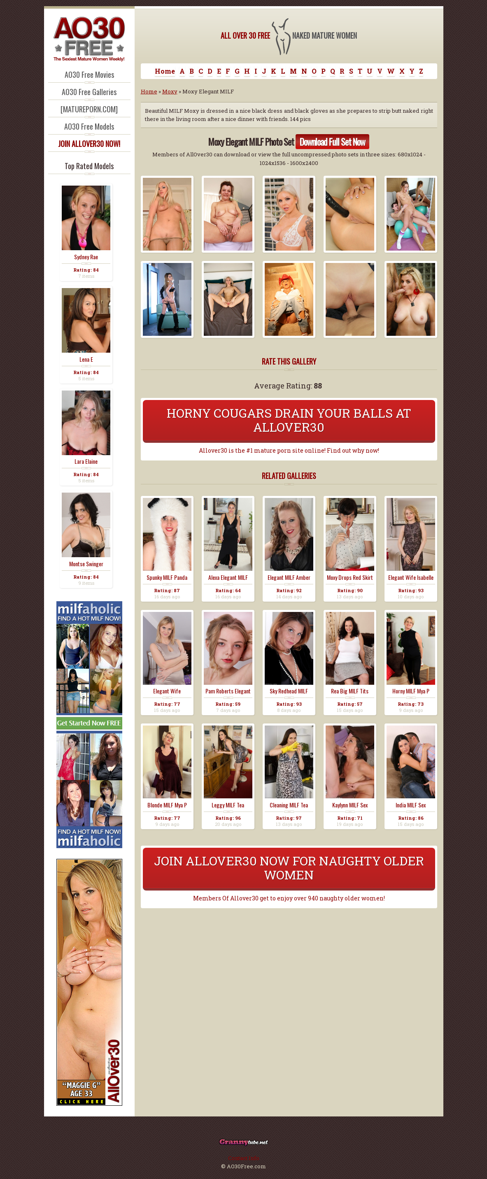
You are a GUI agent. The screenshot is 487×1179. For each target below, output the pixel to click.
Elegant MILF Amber (289, 577)
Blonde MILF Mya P (167, 805)
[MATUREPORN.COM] (89, 109)
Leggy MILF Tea (228, 805)
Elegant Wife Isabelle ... (410, 577)
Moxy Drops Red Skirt (350, 577)
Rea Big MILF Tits (349, 691)
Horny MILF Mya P (410, 691)
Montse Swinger (86, 564)
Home (165, 71)
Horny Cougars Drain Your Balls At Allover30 (289, 420)
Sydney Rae (86, 257)
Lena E (86, 359)
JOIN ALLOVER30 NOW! (89, 143)
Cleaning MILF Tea (289, 805)
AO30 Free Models (89, 126)
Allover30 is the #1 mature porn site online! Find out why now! (289, 450)
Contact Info (243, 1158)
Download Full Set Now (332, 141)
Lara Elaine (86, 461)
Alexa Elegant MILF (228, 577)
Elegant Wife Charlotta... (167, 691)
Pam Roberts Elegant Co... (228, 691)
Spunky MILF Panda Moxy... (167, 577)
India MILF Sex (411, 805)
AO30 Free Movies (89, 74)
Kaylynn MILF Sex (350, 805)
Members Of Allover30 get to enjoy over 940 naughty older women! (289, 898)
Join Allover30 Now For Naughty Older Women (289, 868)
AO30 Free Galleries (89, 91)
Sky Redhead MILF (289, 691)
